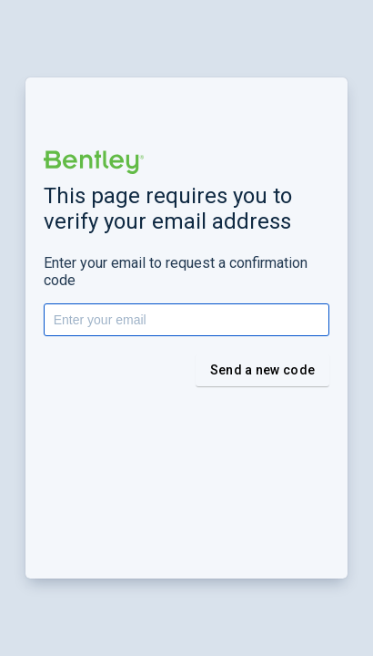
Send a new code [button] (263, 370)
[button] (94, 162)
